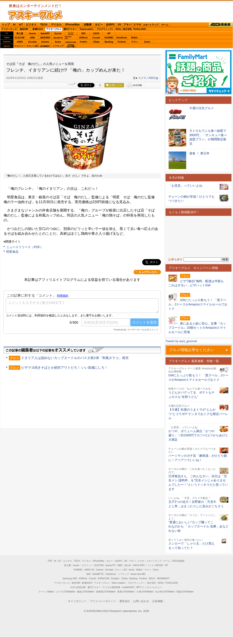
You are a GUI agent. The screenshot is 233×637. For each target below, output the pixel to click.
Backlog (109, 42)
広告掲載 (157, 601)
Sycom (58, 33)
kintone (45, 42)
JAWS (19, 42)
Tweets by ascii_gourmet (181, 341)
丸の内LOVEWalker (165, 591)
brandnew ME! (70, 46)
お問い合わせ (141, 601)
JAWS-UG (89, 569)
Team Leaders (118, 583)
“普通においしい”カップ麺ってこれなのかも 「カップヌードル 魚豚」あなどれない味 (198, 526)
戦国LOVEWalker (185, 591)
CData (96, 42)
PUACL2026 (139, 29)
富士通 (19, 33)
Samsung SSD (70, 578)
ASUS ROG (45, 37)
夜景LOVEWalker (125, 591)
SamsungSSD (68, 37)
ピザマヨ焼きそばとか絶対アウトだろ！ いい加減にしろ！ (64, 367)
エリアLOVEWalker (65, 591)
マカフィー (19, 46)
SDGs (118, 29)
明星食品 (12, 251)
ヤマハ (134, 42)
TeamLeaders (87, 29)
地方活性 (127, 29)
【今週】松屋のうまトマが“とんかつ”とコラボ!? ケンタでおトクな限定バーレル (198, 414)
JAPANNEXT (45, 46)
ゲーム (165, 24)
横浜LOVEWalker (85, 591)
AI (14, 24)
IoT (21, 24)
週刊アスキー (70, 29)
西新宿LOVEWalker (105, 591)
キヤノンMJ (32, 46)
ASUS (96, 33)
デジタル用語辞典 (111, 587)
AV (119, 24)
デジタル (56, 24)
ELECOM (19, 37)
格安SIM (24, 29)
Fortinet (122, 42)
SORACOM (103, 578)
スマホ (137, 24)
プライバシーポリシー (103, 601)
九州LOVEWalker (145, 591)
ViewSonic (121, 37)
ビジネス (31, 24)
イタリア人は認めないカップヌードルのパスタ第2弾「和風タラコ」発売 (74, 358)
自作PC (110, 24)
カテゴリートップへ (147, 272)
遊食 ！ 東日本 (199, 153)
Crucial (96, 37)
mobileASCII (128, 587)
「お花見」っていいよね (185, 185)
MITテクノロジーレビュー (149, 587)
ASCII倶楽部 (221, 25)
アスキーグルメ (54, 29)
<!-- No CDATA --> (198, 236)
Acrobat (32, 42)
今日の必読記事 (78, 587)
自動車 (88, 24)
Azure (58, 42)
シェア (72, 84)
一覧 (98, 85)
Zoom (147, 42)
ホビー (99, 24)
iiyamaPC (45, 33)
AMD (32, 37)
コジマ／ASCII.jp (148, 77)
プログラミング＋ (136, 583)
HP (109, 33)
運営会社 (124, 601)
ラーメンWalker (46, 591)
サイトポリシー (77, 601)
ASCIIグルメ (35, 15)
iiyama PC (111, 565)
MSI (84, 33)
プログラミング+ (104, 29)
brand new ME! (138, 574)
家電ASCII (38, 29)
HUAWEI (109, 37)
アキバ (127, 24)
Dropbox (83, 42)
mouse (32, 33)
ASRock (83, 37)
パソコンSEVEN (71, 33)
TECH (43, 24)
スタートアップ (150, 24)
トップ (6, 24)
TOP (50, 561)
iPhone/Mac (72, 24)
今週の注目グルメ (201, 108)
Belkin (134, 37)
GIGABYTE (58, 38)
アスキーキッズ (9, 29)
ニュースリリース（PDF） (24, 247)
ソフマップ (58, 46)
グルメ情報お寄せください (191, 350)
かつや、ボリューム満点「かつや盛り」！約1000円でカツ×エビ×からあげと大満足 (198, 435)
